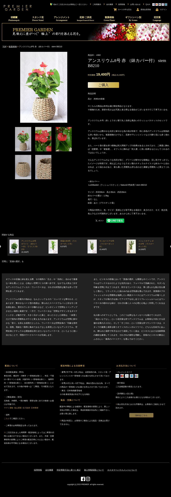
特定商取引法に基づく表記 (69, 470)
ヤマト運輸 (8, 408)
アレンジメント (62, 18)
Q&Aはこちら (141, 415)
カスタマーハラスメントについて (122, 470)
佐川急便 (26, 408)
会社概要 (49, 470)
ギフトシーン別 (133, 18)
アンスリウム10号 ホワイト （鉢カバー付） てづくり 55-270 (29, 246)
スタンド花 (37, 18)
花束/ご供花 (85, 18)
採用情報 (38, 470)
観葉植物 (109, 18)
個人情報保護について (94, 470)
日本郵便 (34, 408)
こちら (7, 418)
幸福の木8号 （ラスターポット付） (68, 244)
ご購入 (103, 85)
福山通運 (18, 408)
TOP (5, 46)
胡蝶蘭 (14, 18)
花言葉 (157, 18)
